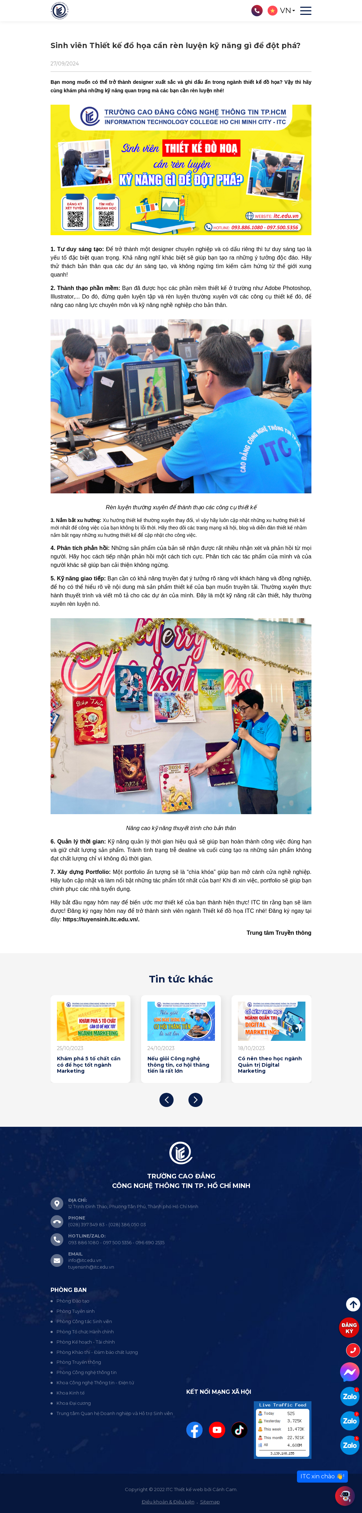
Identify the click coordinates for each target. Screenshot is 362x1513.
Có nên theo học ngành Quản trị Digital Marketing (270, 1065)
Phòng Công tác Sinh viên (84, 1321)
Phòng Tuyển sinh (76, 1311)
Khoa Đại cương (74, 1403)
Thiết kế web (188, 1489)
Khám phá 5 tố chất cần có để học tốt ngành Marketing (89, 1065)
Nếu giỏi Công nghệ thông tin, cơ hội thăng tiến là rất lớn (178, 1065)
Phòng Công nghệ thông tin (87, 1372)
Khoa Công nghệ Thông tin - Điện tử (95, 1382)
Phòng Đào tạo (73, 1301)
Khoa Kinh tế (70, 1393)
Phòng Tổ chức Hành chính (85, 1331)
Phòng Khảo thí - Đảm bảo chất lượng (97, 1352)
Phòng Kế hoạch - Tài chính (86, 1342)
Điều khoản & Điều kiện (168, 1502)
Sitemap (210, 1502)
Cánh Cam (224, 1489)
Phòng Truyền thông (79, 1362)
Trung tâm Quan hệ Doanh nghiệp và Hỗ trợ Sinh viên (115, 1413)
